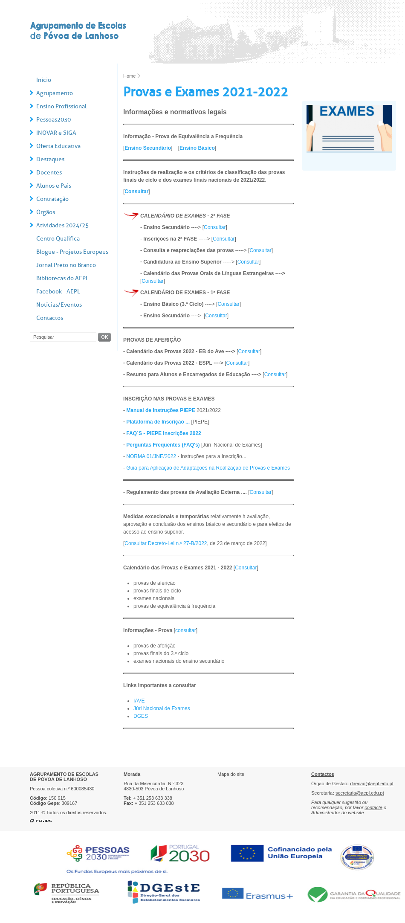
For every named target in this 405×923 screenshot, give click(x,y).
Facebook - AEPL (58, 291)
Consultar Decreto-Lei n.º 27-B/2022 (165, 543)
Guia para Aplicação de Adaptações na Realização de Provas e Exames (208, 468)
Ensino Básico (197, 148)
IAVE (139, 701)
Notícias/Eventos (59, 304)
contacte (373, 807)
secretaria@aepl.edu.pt (360, 792)
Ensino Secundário (147, 148)
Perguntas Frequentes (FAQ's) (163, 445)
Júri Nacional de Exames (161, 708)
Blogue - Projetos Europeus (72, 251)
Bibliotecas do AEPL (62, 278)
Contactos (49, 318)
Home (129, 75)
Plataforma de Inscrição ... (158, 422)
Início (43, 80)
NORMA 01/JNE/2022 (151, 456)
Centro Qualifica (58, 238)
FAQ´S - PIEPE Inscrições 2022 (163, 433)
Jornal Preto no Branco (66, 265)
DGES (140, 716)
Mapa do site (230, 774)
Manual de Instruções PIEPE (160, 410)
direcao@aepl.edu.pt (371, 783)
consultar (185, 630)
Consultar (136, 191)
